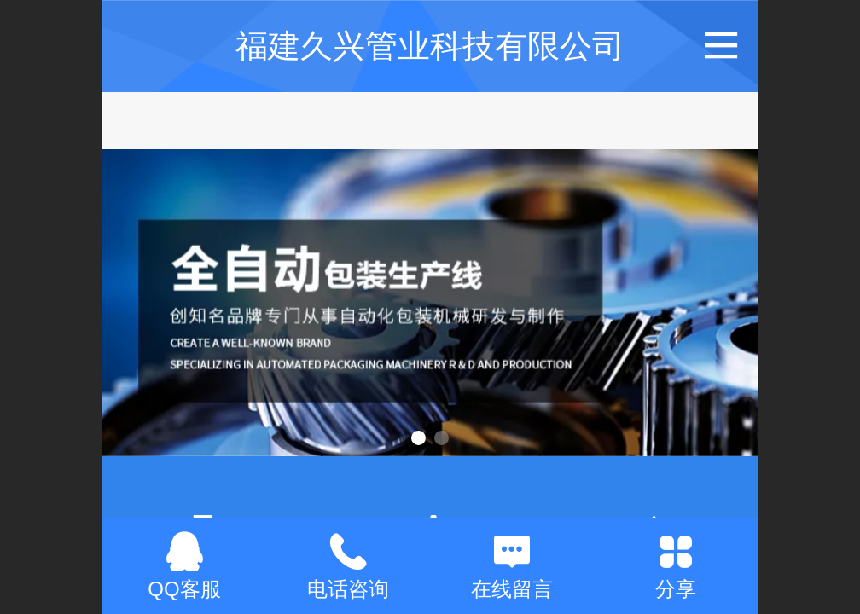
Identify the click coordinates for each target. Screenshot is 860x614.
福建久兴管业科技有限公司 (430, 45)
